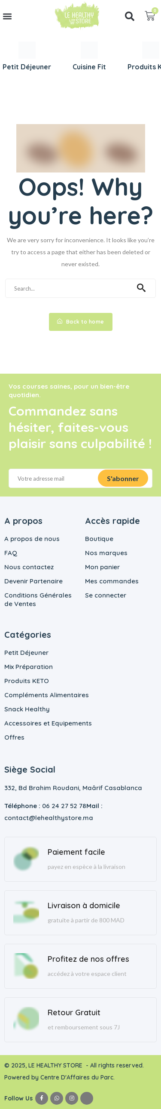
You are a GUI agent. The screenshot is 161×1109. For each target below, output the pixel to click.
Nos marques (106, 553)
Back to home (80, 321)
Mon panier (102, 567)
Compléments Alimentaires (46, 695)
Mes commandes (112, 581)
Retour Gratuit (74, 1012)
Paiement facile (76, 852)
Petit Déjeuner (26, 652)
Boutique (99, 539)
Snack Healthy (27, 709)
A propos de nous (32, 539)
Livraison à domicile (84, 905)
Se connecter (105, 595)
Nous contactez (29, 567)
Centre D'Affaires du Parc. (78, 1077)
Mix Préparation (28, 667)
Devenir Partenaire (33, 581)
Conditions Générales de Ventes (38, 599)
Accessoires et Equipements (48, 723)
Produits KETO (26, 681)
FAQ (10, 553)
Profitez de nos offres (88, 959)
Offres (14, 737)
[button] (7, 16)
